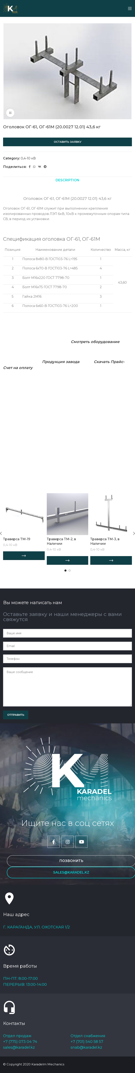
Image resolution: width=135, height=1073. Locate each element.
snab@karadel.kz (86, 1047)
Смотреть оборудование (95, 342)
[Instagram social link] (67, 842)
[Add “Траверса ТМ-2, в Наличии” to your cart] (67, 560)
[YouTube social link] (81, 842)
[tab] (67, 180)
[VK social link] (39, 166)
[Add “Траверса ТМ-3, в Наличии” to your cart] (111, 560)
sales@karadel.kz (19, 1047)
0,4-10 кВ (28, 158)
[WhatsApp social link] (34, 166)
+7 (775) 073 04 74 (20, 1041)
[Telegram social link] (45, 166)
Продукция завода (60, 362)
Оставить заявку (67, 141)
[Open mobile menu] (130, 8)
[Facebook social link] (29, 166)
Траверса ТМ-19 (16, 539)
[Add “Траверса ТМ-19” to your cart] (24, 555)
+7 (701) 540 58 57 (87, 1041)
